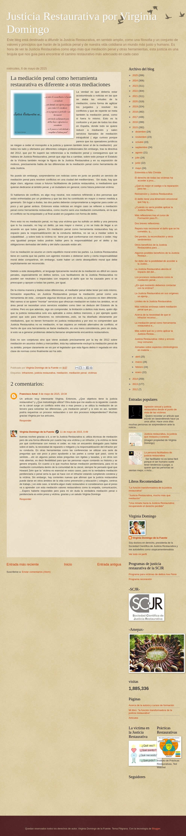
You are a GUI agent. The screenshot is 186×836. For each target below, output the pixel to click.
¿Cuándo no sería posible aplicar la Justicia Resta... (154, 208)
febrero (139, 367)
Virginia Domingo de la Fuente (37, 431)
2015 (135, 127)
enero (138, 372)
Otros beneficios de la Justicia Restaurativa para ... (151, 246)
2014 (135, 378)
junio (138, 162)
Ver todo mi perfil (138, 554)
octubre (139, 142)
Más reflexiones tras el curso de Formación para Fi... (152, 217)
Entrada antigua (109, 564)
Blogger (156, 828)
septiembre (141, 147)
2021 (135, 96)
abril (138, 356)
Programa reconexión (140, 579)
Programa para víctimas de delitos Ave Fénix (153, 574)
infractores (27, 372)
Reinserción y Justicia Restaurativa (153, 193)
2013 (135, 384)
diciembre (140, 131)
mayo (138, 168)
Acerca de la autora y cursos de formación (151, 705)
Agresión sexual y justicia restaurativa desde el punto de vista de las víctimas (160, 409)
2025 (135, 75)
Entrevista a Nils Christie (148, 172)
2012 (135, 389)
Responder (25, 420)
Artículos (133, 717)
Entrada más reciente (23, 564)
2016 (135, 122)
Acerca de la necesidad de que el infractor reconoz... (152, 316)
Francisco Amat (29, 393)
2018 (135, 111)
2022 (135, 90)
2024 (135, 80)
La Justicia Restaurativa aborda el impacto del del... (153, 270)
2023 (135, 85)
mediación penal (78, 372)
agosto (139, 152)
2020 (135, 101)
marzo (139, 361)
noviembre (141, 137)
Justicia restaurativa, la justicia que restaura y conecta (160, 435)
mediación (62, 372)
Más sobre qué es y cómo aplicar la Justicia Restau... (154, 332)
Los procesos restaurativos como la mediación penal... (154, 278)
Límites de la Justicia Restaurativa (153, 301)
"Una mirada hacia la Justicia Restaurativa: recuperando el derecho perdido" (152, 504)
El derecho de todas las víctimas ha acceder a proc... (154, 179)
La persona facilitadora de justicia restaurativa (158, 454)
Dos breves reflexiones (147, 223)
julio (137, 157)
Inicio (68, 564)
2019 (135, 106)
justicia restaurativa (45, 372)
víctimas (92, 372)
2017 (135, 117)
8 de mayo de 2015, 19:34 (53, 393)
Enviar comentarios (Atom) (36, 571)
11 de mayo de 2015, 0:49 (74, 431)
